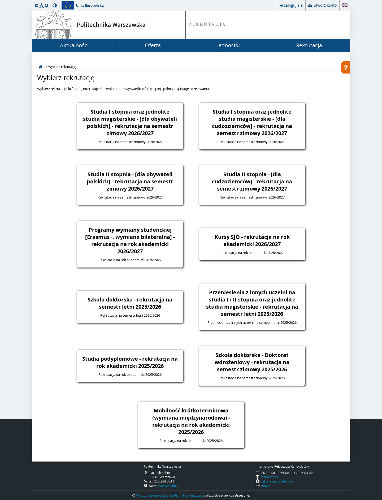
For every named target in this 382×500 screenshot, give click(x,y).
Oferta (153, 45)
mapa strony (270, 477)
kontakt (266, 485)
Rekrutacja (309, 45)
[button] (36, 5)
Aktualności (74, 45)
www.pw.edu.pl (168, 485)
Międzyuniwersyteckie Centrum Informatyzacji (170, 495)
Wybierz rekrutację (65, 78)
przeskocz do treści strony (1, 1)
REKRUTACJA (207, 25)
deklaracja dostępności (277, 481)
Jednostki (228, 45)
